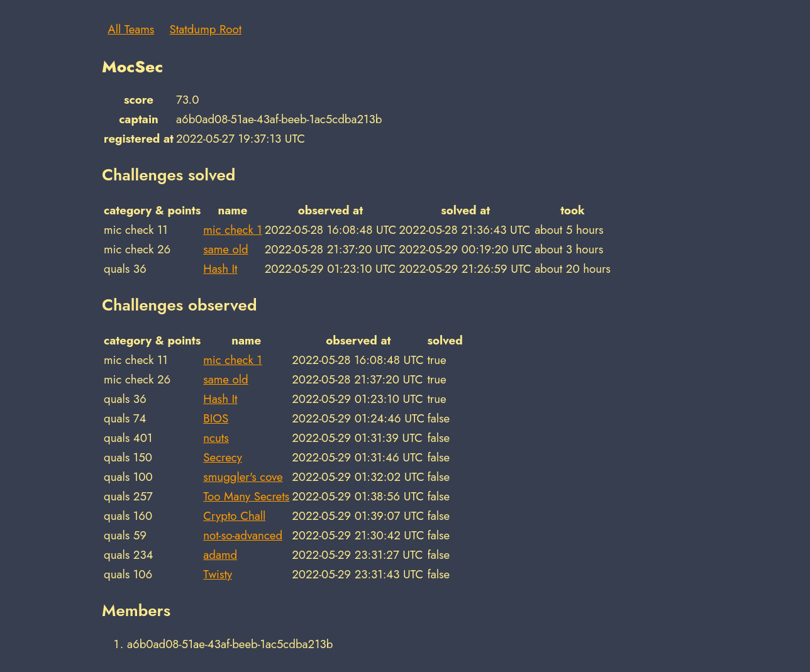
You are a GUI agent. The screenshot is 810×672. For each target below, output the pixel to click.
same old (225, 249)
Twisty (217, 574)
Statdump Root (206, 29)
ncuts (216, 437)
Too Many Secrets (246, 496)
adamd (220, 554)
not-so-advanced (242, 535)
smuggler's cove (242, 476)
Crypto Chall (234, 515)
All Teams (131, 29)
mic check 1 (232, 229)
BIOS (215, 418)
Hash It (220, 268)
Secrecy (222, 457)
